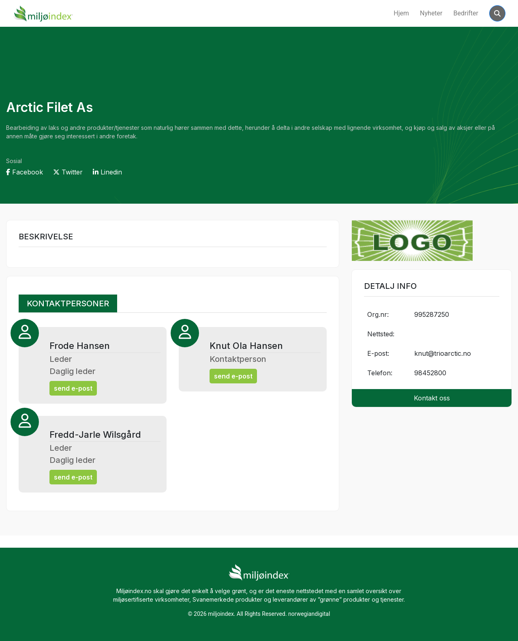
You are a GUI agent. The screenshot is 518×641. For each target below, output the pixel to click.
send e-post (73, 388)
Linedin (107, 172)
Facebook (24, 172)
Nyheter (431, 13)
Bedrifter (466, 13)
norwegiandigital (309, 614)
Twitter (68, 172)
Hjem (401, 13)
